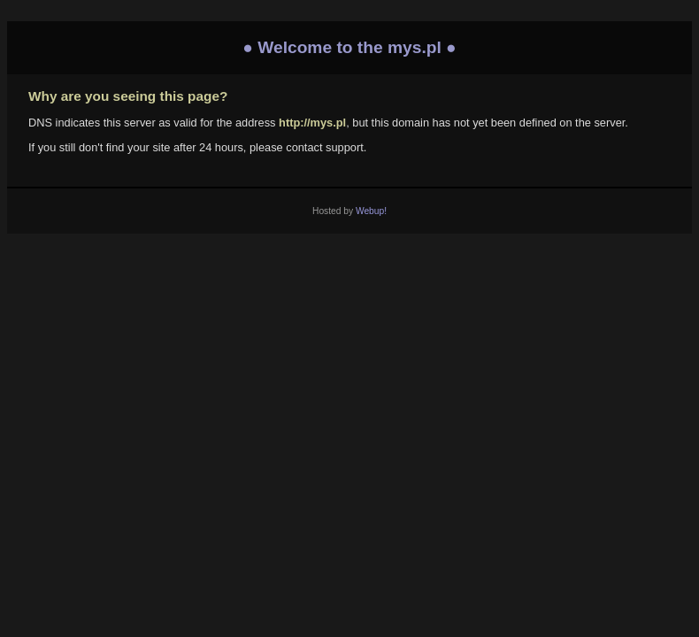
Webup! (371, 211)
